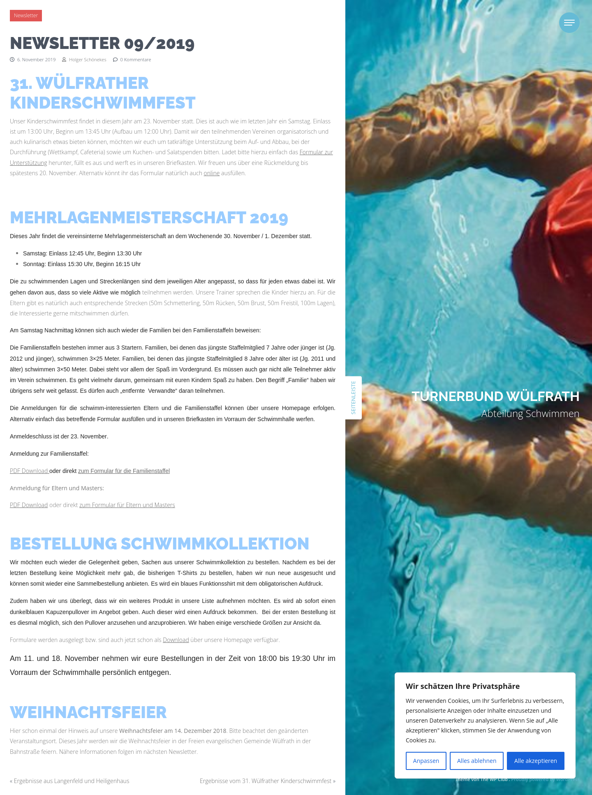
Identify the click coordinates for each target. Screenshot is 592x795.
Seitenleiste (353, 397)
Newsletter (26, 15)
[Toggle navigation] (569, 22)
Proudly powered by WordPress (545, 779)
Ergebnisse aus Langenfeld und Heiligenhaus (72, 781)
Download (176, 640)
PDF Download (29, 471)
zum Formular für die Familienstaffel (124, 471)
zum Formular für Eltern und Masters (127, 505)
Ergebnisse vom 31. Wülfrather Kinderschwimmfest (265, 781)
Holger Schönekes (84, 59)
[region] (485, 725)
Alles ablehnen (476, 761)
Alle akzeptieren (535, 761)
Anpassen (426, 761)
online (212, 173)
